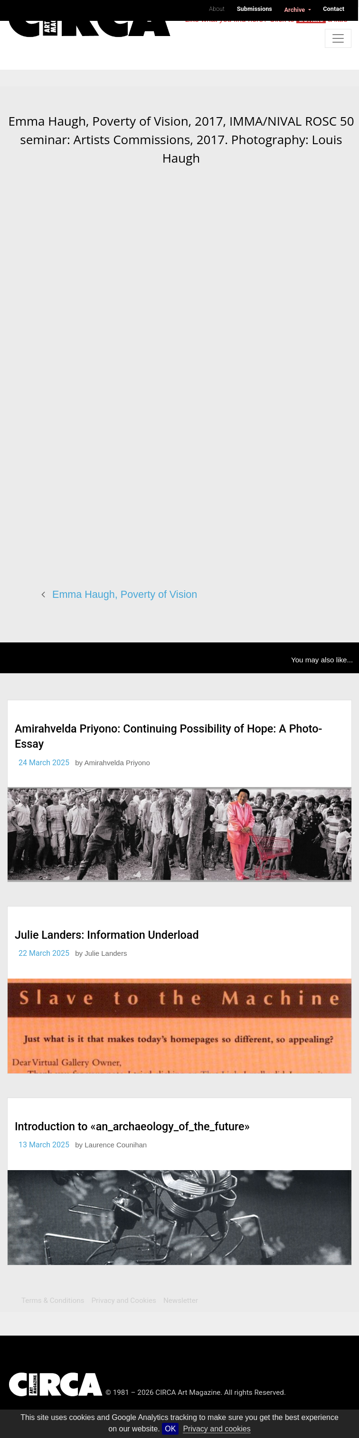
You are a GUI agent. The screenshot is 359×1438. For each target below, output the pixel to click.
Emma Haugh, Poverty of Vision (124, 594)
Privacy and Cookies (124, 1300)
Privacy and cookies (216, 1429)
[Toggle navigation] (338, 38)
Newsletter (180, 1300)
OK (170, 1429)
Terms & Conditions (52, 1300)
